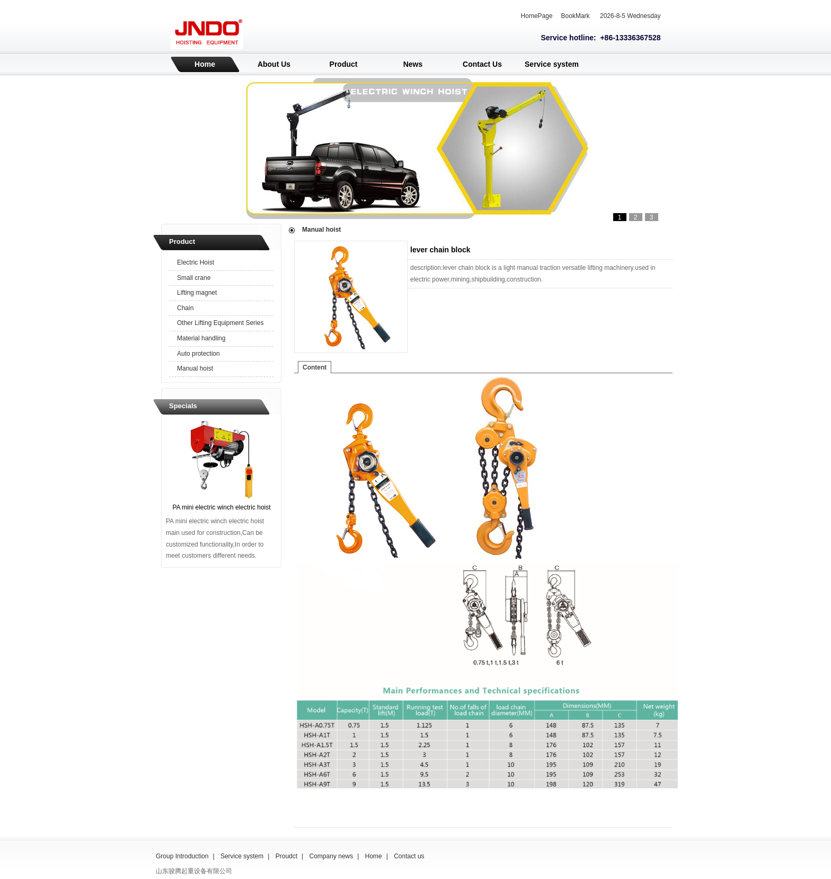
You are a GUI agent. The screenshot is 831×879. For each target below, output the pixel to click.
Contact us (409, 856)
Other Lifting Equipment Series (220, 323)
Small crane (193, 278)
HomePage (537, 16)
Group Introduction (182, 856)
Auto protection (198, 353)
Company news (331, 856)
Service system (552, 64)
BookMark (575, 16)
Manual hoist (195, 368)
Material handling (201, 338)
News (413, 64)
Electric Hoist (195, 262)
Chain (185, 308)
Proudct (286, 856)
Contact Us (482, 64)
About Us (274, 64)
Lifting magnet (197, 292)
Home (205, 64)
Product (344, 64)
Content (314, 367)
